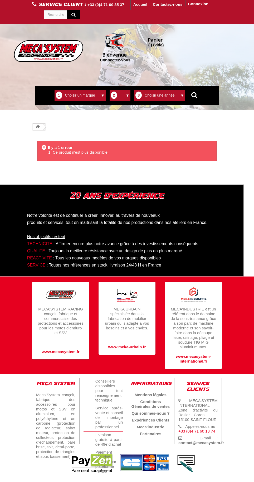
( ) (156, 42)
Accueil (140, 4)
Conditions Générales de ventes (150, 404)
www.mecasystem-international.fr (193, 358)
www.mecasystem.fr (61, 351)
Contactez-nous (168, 4)
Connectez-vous (115, 47)
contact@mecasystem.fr (201, 442)
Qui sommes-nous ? (150, 413)
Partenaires (151, 433)
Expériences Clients (150, 420)
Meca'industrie (150, 427)
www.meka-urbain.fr (127, 347)
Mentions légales (151, 395)
